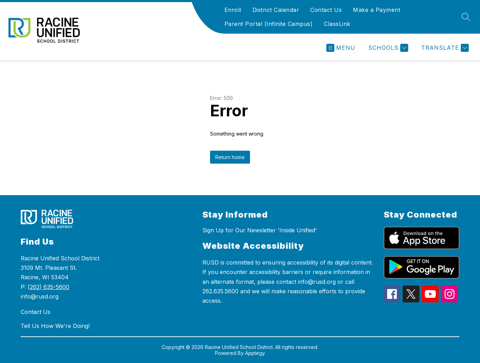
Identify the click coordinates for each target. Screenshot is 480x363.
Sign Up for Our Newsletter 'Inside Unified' (259, 230)
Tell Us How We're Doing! (55, 325)
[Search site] (466, 17)
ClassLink (337, 23)
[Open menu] (340, 47)
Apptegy (255, 353)
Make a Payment (376, 9)
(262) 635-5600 (48, 286)
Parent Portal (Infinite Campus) (268, 23)
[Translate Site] (444, 47)
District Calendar (275, 9)
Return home (230, 157)
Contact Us (326, 9)
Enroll (232, 9)
